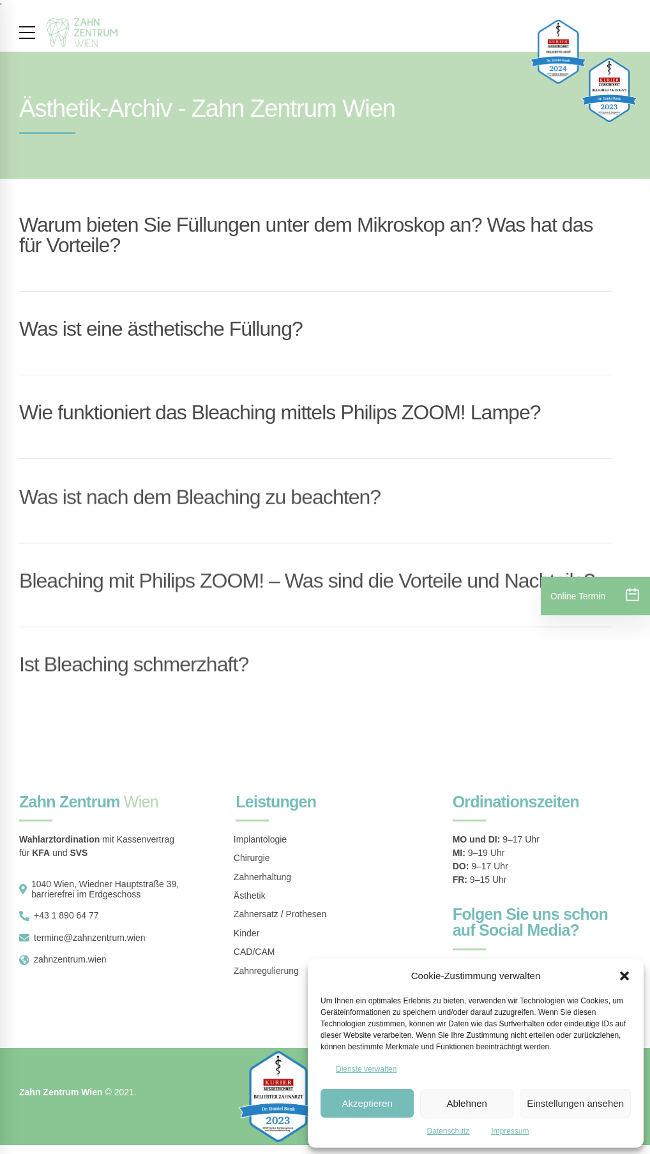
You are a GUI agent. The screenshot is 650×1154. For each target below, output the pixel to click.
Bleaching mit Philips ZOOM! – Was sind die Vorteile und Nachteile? (306, 589)
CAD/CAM (254, 952)
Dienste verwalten (366, 1069)
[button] (624, 976)
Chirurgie (252, 858)
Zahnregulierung (266, 971)
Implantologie (260, 839)
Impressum (510, 1131)
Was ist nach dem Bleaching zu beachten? (200, 505)
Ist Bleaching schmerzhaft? (133, 672)
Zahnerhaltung (262, 877)
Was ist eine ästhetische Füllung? (161, 328)
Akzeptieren (367, 1103)
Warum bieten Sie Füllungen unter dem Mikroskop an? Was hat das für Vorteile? (306, 235)
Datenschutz (448, 1131)
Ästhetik (250, 895)
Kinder (246, 933)
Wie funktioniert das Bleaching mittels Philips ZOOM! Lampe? (280, 412)
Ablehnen (466, 1103)
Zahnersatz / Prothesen (280, 914)
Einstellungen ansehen (575, 1103)
